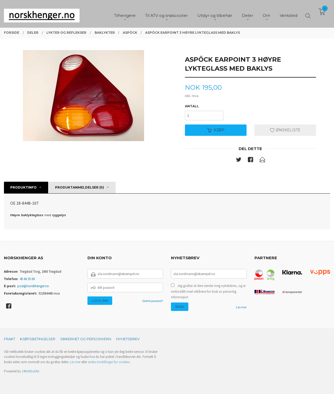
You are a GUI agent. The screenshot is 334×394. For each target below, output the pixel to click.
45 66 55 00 (27, 279)
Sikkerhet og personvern (85, 339)
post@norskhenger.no (33, 286)
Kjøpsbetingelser (37, 339)
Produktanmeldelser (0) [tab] (79, 187)
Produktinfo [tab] (23, 187)
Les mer (241, 307)
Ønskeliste (285, 130)
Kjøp (215, 130)
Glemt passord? (152, 301)
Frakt (9, 339)
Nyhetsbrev (128, 339)
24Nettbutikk (30, 371)
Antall (192, 106)
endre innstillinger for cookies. (109, 362)
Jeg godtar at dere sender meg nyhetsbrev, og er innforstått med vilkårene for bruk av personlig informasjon (208, 291)
